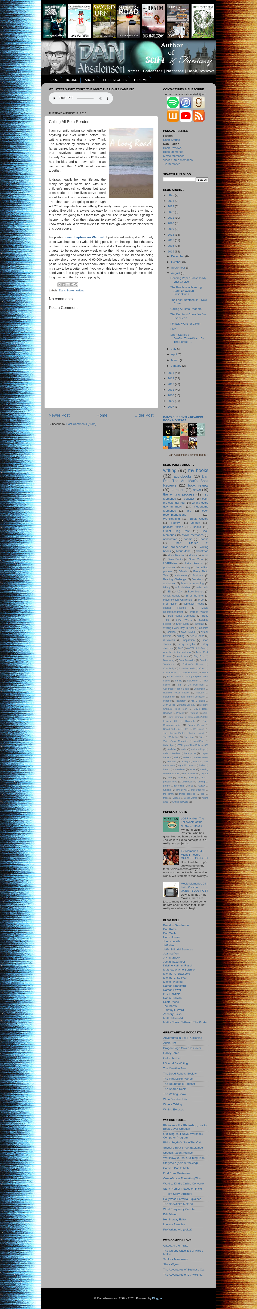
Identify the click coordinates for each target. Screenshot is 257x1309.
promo (166, 785)
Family (178, 680)
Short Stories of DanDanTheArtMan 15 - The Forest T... (187, 338)
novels (180, 777)
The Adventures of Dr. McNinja (182, 1274)
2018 (171, 234)
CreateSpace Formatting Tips (182, 1178)
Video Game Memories (178, 160)
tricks (166, 798)
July (174, 348)
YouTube (171, 749)
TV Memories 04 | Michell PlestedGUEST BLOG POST (194, 854)
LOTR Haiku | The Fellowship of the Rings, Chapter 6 (192, 822)
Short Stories (171, 139)
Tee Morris (170, 1006)
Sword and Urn (171, 729)
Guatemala (199, 688)
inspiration (189, 640)
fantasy (184, 761)
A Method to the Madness (177, 652)
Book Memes (196, 591)
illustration (169, 640)
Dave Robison (189, 672)
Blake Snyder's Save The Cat (182, 1142)
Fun (179, 684)
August (176, 273)
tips (202, 794)
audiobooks (183, 476)
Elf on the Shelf (195, 595)
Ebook (205, 672)
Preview (180, 713)
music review (190, 773)
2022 (171, 212)
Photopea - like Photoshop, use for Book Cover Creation (185, 1127)
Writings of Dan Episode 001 (193, 745)
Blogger (157, 1298)
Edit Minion (170, 1214)
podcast (189, 498)
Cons (202, 668)
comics (172, 632)
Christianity (169, 668)
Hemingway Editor (175, 1219)
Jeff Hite (168, 945)
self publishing (183, 587)
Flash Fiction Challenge (177, 599)
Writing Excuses (173, 1109)
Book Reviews (172, 148)
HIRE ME (141, 80)
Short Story (182, 623)
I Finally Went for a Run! (185, 323)
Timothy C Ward (173, 1010)
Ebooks (203, 539)
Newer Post (59, 415)
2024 (171, 200)
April (174, 354)
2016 (171, 245)
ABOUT (90, 80)
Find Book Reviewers (177, 1173)
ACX (179, 591)
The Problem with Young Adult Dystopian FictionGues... (186, 291)
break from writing (192, 583)
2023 (171, 206)
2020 (171, 223)
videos (176, 798)
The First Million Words (178, 1078)
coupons (171, 761)
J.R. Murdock (171, 957)
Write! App (168, 745)
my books (198, 470)
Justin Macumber (174, 961)
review (201, 785)
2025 (171, 195)
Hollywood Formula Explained (182, 1199)
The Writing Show (174, 1094)
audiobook (169, 583)
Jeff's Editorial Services (178, 949)
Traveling (188, 737)
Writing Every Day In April (178, 627)
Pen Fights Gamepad (181, 615)
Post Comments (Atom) (81, 424)
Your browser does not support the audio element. (81, 98)
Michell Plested (174, 607)
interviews (180, 769)
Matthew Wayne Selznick (179, 969)
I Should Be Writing (175, 1063)
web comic (202, 587)
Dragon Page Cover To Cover (182, 1048)
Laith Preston (194, 563)
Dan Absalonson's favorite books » (188, 454)
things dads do (187, 794)
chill (176, 757)
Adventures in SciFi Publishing (182, 1037)
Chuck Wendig (171, 595)
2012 (171, 384)
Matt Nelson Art (173, 1018)
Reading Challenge (174, 579)
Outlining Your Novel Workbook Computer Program (183, 1135)
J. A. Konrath (171, 941)
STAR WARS (184, 619)
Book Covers (199, 518)
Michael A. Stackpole (176, 973)
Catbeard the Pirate (175, 1245)
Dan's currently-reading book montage (183, 419)
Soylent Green (196, 725)
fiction (196, 761)
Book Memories (173, 151)
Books (197, 526)
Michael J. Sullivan (175, 977)
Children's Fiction (193, 664)
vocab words (190, 798)
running (167, 789)
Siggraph (190, 721)
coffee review (201, 757)
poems (188, 539)
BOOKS (71, 80)
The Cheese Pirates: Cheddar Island (183, 733)
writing (80, 290)
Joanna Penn (171, 953)
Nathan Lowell (172, 989)
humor (166, 769)
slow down (181, 789)
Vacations (198, 579)
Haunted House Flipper (176, 692)
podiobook (169, 567)
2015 (171, 251)
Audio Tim (169, 1043)
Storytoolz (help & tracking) (180, 1163)
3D (169, 591)
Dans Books (67, 290)
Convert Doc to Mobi (176, 1168)
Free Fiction (170, 603)
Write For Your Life (175, 1099)
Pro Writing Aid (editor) (177, 1229)
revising (185, 567)
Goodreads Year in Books (176, 688)
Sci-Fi (205, 713)
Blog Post (198, 656)
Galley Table (171, 1053)
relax (191, 785)
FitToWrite (192, 680)
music (205, 555)
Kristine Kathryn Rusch (178, 965)
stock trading (198, 789)
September (178, 267)
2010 (171, 395)
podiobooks (188, 781)
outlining (192, 777)
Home (102, 415)
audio (183, 749)
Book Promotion (187, 660)
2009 (171, 400)
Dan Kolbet (170, 929)
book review (198, 485)
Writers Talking (172, 1104)
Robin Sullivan (172, 998)
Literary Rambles (174, 1224)
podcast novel (170, 781)
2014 (171, 372)
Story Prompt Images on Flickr (182, 1188)
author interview (171, 753)
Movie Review (176, 555)
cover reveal (188, 632)
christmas (202, 551)
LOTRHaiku (170, 563)
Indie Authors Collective (192, 696)
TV (186, 729)
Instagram (181, 700)
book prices (190, 753)
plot (203, 777)
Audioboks (182, 656)
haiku (202, 765)
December (178, 256)
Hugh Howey (171, 937)
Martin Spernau (187, 704)
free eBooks (197, 636)
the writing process (178, 494)
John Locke (169, 704)
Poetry (175, 522)
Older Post (143, 415)
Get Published (196, 684)
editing (180, 636)
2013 (171, 378)
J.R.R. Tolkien (197, 700)
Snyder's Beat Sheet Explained (183, 1147)
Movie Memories (173, 155)
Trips (201, 737)
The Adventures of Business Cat (184, 1269)
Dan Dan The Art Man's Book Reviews (185, 480)
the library (168, 794)
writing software (180, 801)
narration (177, 490)
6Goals (183, 571)
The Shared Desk (174, 1089)
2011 (171, 389)
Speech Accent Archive (178, 1152)
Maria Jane (183, 551)
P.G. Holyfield (172, 994)
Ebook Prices (174, 676)
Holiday (200, 692)
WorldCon (199, 741)
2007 (171, 406)
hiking (166, 587)
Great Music (196, 559)
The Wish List (171, 737)
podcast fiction (173, 526)
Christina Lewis (187, 668)
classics (203, 627)
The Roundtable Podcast (179, 1083)
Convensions (170, 672)
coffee (186, 757)
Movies (193, 555)
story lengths (187, 644)
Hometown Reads (193, 603)
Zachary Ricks (172, 1014)
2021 (171, 217)
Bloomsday (169, 660)
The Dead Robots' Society (180, 1073)
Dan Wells (169, 933)
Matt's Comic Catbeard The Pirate (185, 1022)
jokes (192, 769)
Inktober (167, 700)
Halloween (181, 575)
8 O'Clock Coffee (196, 648)
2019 (171, 228)
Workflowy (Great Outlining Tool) (184, 1157)
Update (195, 522)
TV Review (199, 729)
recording (179, 785)
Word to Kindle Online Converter (184, 1183)
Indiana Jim (169, 696)
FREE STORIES (115, 80)
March (175, 360)
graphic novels (187, 765)
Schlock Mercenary (175, 1259)
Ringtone (193, 713)
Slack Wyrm (171, 1264)
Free (201, 599)
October (176, 262)
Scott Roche (171, 1001)
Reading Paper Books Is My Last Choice (188, 279)
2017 (171, 240)
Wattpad (199, 623)
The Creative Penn (175, 1068)
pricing (201, 781)
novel (169, 777)
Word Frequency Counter (179, 1209)
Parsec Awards (199, 611)
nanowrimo (170, 539)
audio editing (198, 749)
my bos (204, 773)
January (176, 365)
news (197, 490)
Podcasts (198, 575)
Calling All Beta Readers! (186, 308)
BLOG (53, 80)
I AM (173, 329)
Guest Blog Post (176, 531)
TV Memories (171, 164)
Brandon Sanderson (176, 925)
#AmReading (171, 518)
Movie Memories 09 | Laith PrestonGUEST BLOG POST (194, 887)
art (189, 510)
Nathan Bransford (174, 985)
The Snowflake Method (178, 1204)
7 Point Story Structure (177, 1193)
